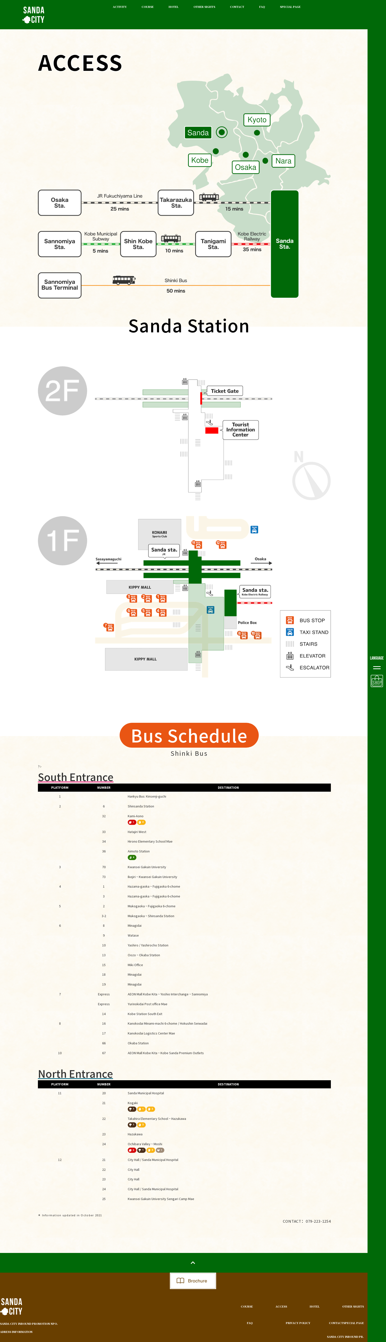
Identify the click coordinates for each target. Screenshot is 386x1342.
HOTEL (173, 6)
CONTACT (237, 6)
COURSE (148, 6)
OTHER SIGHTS (204, 6)
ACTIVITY (120, 6)
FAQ (262, 6)
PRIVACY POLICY (298, 1323)
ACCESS (281, 1306)
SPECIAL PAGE (290, 6)
